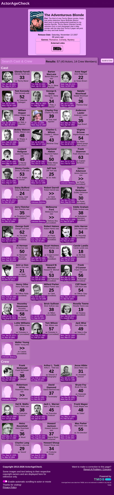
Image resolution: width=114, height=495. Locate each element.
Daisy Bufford (22, 187)
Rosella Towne (81, 303)
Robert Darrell (51, 187)
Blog (95, 3)
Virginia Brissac (81, 130)
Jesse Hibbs (80, 365)
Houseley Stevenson (22, 304)
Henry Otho (22, 284)
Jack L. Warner (51, 404)
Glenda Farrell (22, 71)
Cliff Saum (80, 284)
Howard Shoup (51, 443)
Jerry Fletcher (22, 207)
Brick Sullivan (51, 303)
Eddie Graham (80, 207)
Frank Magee (81, 404)
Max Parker (81, 423)
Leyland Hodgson (22, 150)
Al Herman (22, 245)
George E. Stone (51, 92)
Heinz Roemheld (22, 424)
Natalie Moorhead (80, 92)
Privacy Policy (10, 487)
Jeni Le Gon (22, 265)
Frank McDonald (22, 366)
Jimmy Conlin (22, 168)
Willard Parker (51, 284)
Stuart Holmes (51, 245)
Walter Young (22, 342)
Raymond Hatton (51, 150)
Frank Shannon (81, 150)
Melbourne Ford (51, 208)
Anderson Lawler (81, 111)
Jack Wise (80, 323)
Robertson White (22, 386)
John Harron (81, 226)
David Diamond (51, 386)
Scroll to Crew (107, 61)
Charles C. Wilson (51, 130)
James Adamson (81, 169)
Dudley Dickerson (80, 188)
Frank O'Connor (81, 266)
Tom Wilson (51, 323)
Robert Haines (51, 226)
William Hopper (22, 111)
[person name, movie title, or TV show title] (46, 3)
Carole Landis (80, 245)
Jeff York (51, 168)
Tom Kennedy (22, 91)
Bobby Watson (22, 129)
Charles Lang (22, 443)
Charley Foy (51, 110)
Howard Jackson (51, 424)
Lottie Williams (22, 323)
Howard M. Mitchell (51, 266)
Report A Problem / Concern (97, 469)
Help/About (106, 3)
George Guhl (22, 226)
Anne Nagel (81, 71)
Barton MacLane (51, 72)
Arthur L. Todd (51, 365)
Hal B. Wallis (22, 404)
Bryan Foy (80, 385)
